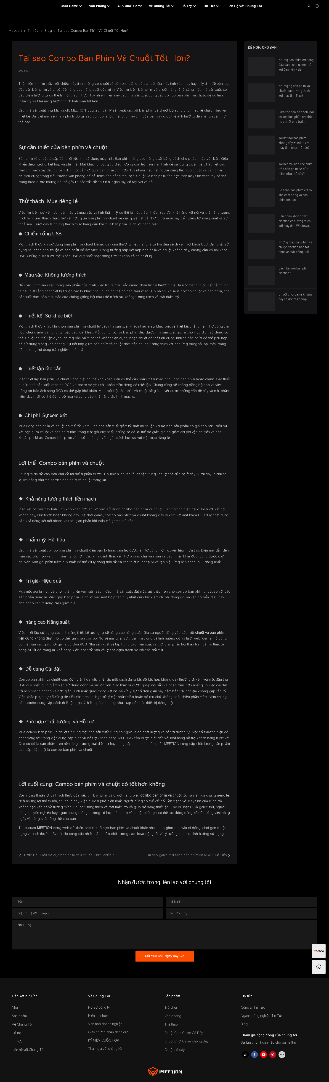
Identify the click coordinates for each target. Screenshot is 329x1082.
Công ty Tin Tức (253, 1007)
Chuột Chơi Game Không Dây (186, 1041)
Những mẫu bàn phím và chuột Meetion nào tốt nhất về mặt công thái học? (295, 247)
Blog (48, 30)
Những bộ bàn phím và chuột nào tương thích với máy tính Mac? (294, 90)
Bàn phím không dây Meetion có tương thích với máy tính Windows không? (295, 221)
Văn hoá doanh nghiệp (105, 1024)
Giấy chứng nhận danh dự (107, 1032)
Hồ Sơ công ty (99, 1007)
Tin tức (33, 30)
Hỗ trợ (16, 1033)
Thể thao (171, 1024)
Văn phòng (172, 1016)
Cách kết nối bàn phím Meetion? (294, 270)
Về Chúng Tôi (22, 1024)
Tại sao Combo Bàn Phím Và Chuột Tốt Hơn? (93, 30)
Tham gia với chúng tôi (105, 1048)
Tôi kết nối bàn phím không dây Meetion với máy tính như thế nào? (294, 142)
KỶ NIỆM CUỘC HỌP (103, 1040)
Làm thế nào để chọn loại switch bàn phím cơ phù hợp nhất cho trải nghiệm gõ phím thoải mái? (296, 117)
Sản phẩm (19, 1016)
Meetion (15, 30)
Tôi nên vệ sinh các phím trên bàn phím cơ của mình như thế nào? (296, 169)
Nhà (15, 1007)
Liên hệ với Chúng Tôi (28, 1050)
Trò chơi (170, 1007)
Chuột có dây (174, 1050)
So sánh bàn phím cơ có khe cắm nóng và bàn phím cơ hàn (295, 195)
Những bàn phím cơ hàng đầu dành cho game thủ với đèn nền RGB (296, 64)
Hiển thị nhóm (98, 1016)
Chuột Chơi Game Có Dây (183, 1033)
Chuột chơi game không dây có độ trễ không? (295, 296)
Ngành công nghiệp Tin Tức (262, 1016)
